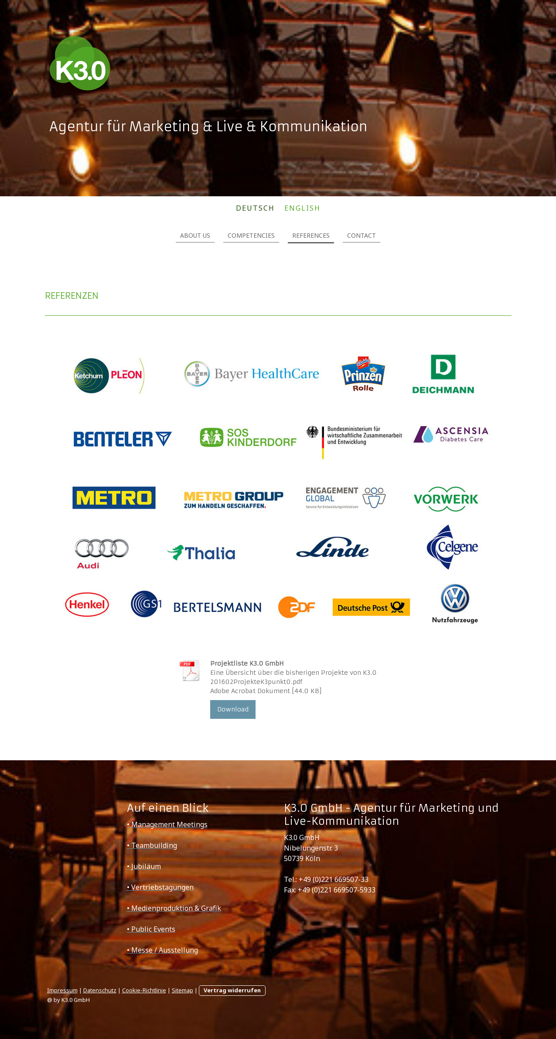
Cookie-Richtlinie (144, 990)
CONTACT (361, 235)
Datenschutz (99, 990)
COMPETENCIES (251, 235)
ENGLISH (302, 208)
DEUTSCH (255, 208)
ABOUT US (195, 235)
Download (233, 709)
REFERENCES (311, 235)
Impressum (62, 990)
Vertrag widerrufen (232, 990)
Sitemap (182, 990)
